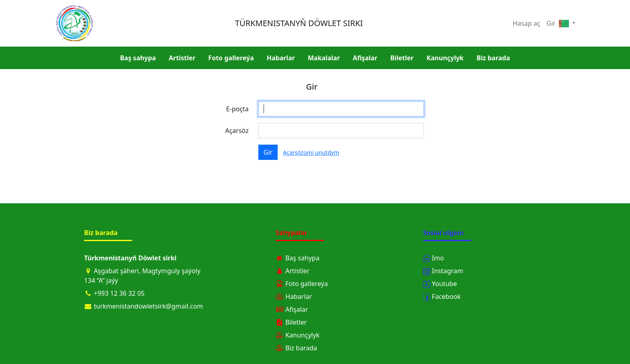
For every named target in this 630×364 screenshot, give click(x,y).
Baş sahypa (138, 57)
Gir (550, 23)
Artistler (182, 57)
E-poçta (237, 108)
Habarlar (281, 57)
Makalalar (324, 57)
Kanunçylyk (445, 57)
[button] (567, 23)
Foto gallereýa (231, 57)
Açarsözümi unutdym (311, 152)
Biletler (401, 57)
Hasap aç (526, 23)
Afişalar (365, 57)
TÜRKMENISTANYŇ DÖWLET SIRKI (299, 23)
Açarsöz (236, 130)
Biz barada (493, 57)
